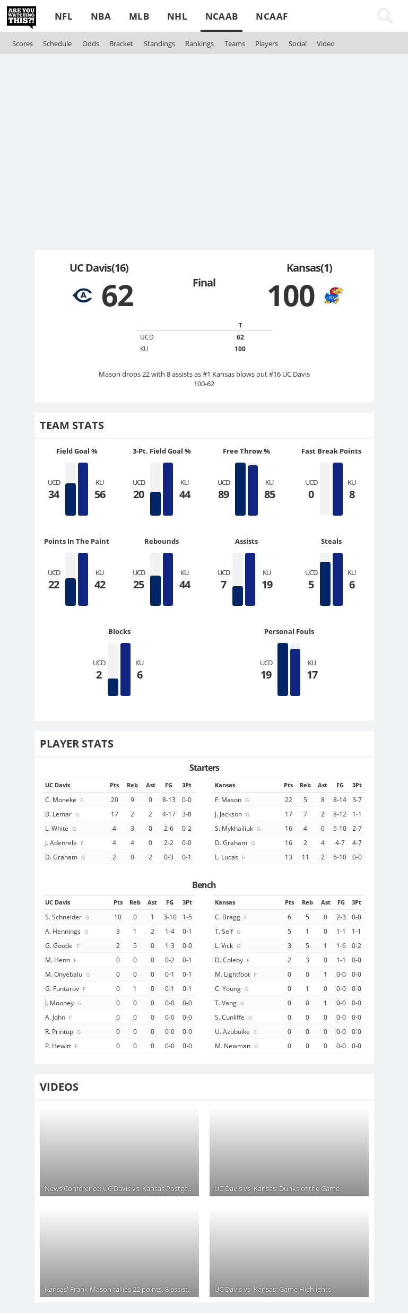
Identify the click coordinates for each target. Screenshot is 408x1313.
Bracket (121, 43)
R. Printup (63, 1031)
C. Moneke (64, 799)
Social (298, 43)
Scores (22, 43)
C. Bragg (231, 916)
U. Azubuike (236, 1031)
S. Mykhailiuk (238, 828)
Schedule (57, 43)
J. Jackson (233, 814)
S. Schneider (68, 916)
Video (326, 43)
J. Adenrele (65, 842)
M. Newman (237, 1045)
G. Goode (63, 945)
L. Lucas (230, 857)
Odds (90, 43)
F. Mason (232, 799)
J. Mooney (64, 1002)
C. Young (232, 988)
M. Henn (61, 959)
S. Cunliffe (234, 1017)
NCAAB (221, 16)
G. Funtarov (66, 988)
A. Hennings (67, 931)
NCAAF (272, 16)
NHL (177, 16)
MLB (139, 16)
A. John (59, 1017)
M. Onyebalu (68, 974)
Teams (234, 43)
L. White (61, 828)
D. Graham (65, 857)
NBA (101, 16)
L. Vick (228, 945)
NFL (64, 16)
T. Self (228, 931)
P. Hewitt (62, 1045)
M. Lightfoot (236, 974)
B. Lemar (63, 814)
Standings (159, 43)
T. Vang (230, 1002)
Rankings (199, 43)
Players (266, 43)
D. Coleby (233, 959)
